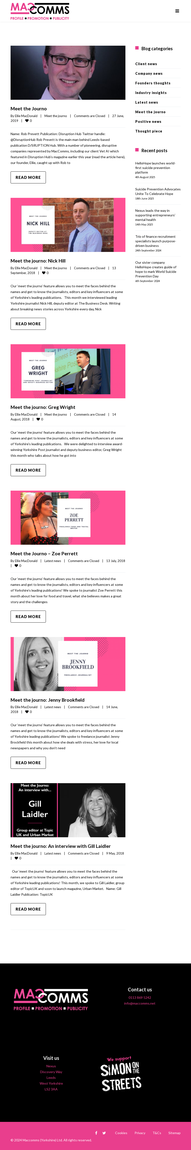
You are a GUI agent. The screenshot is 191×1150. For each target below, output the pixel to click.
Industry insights (151, 93)
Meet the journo (55, 116)
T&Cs (157, 1132)
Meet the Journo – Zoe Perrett (44, 553)
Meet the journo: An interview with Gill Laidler (61, 845)
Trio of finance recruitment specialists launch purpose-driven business (155, 241)
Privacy (140, 1132)
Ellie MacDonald (26, 116)
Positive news (148, 121)
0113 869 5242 (140, 996)
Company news (149, 73)
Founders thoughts (153, 83)
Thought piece (148, 131)
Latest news (52, 560)
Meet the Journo (29, 108)
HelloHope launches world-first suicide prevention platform (155, 167)
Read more (28, 177)
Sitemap (174, 1132)
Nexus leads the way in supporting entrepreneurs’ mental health (155, 215)
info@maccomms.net (139, 1002)
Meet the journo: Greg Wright (43, 406)
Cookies (121, 1132)
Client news (146, 64)
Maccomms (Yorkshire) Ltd (42, 1139)
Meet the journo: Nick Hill (38, 260)
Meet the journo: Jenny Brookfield (48, 699)
